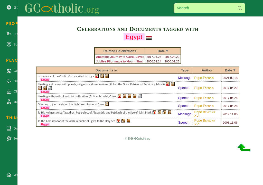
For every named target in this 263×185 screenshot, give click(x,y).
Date (228, 70)
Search (239, 8)
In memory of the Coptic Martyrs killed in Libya (66, 76)
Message (185, 78)
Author (207, 70)
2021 (226, 77)
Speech (183, 88)
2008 (226, 122)
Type (185, 70)
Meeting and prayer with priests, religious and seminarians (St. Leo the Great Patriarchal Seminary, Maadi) (101, 84)
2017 (226, 87)
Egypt (45, 79)
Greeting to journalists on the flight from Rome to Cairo (71, 104)
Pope (204, 78)
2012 (226, 114)
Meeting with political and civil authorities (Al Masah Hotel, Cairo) (77, 96)
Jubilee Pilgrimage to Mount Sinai (119, 61)
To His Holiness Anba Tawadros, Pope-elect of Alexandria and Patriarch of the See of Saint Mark (95, 112)
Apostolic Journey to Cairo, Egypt (120, 56)
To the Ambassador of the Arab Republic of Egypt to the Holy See (76, 121)
